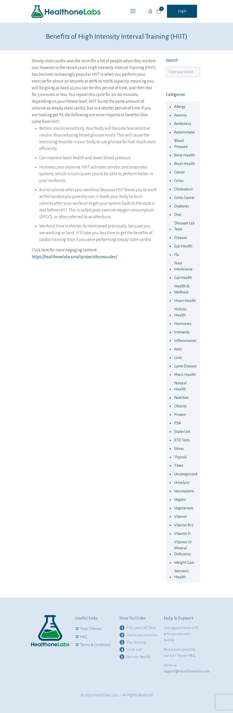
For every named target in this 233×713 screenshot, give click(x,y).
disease (180, 238)
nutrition (181, 398)
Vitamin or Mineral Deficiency (183, 548)
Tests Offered (90, 629)
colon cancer (184, 198)
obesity (180, 406)
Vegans (180, 500)
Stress (179, 449)
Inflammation (185, 341)
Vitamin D (182, 534)
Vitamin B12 (183, 525)
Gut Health (183, 278)
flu (176, 255)
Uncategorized (185, 474)
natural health (180, 386)
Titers (178, 466)
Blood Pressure (181, 144)
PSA (177, 423)
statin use (182, 432)
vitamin (180, 517)
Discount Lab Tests (184, 226)
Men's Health (185, 375)
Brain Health (184, 164)
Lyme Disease (185, 366)
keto (178, 349)
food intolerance (183, 266)
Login (182, 11)
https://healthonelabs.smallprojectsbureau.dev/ (74, 257)
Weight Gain (184, 563)
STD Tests (182, 440)
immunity (182, 332)
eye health (183, 246)
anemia (180, 115)
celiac (179, 181)
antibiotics (182, 124)
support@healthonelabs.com (187, 671)
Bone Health (184, 155)
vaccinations (184, 491)
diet (177, 215)
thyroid (180, 457)
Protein (180, 415)
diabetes (181, 206)
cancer (179, 172)
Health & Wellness (181, 289)
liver (178, 358)
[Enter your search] (183, 72)
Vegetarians (183, 508)
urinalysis (182, 483)
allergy (180, 107)
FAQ (83, 637)
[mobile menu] (132, 11)
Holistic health (180, 312)
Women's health (181, 574)
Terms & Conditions (95, 645)
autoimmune (184, 132)
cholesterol (183, 189)
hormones (182, 324)
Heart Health (185, 301)
